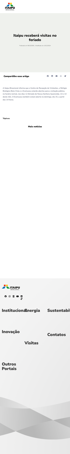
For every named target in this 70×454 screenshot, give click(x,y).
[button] (48, 76)
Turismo (35, 31)
